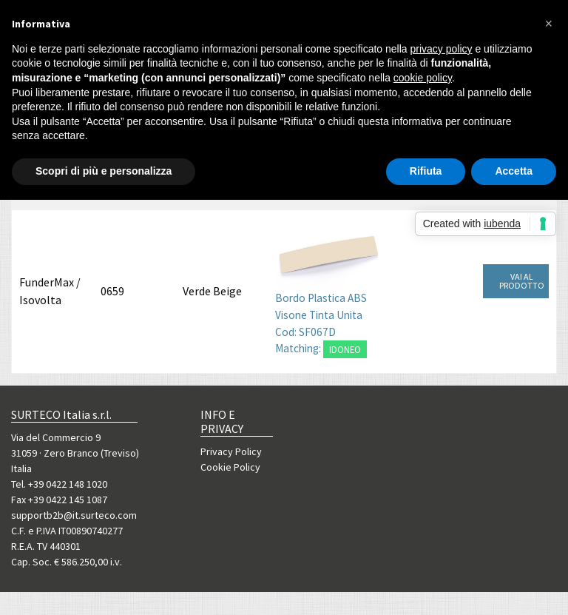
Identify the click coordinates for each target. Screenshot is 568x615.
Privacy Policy (231, 451)
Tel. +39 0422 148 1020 (59, 484)
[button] (549, 24)
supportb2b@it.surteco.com (74, 515)
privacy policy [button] (441, 49)
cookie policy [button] (422, 78)
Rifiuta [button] (426, 171)
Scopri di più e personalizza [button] (104, 171)
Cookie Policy (230, 467)
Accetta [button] (513, 171)
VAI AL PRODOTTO (521, 281)
